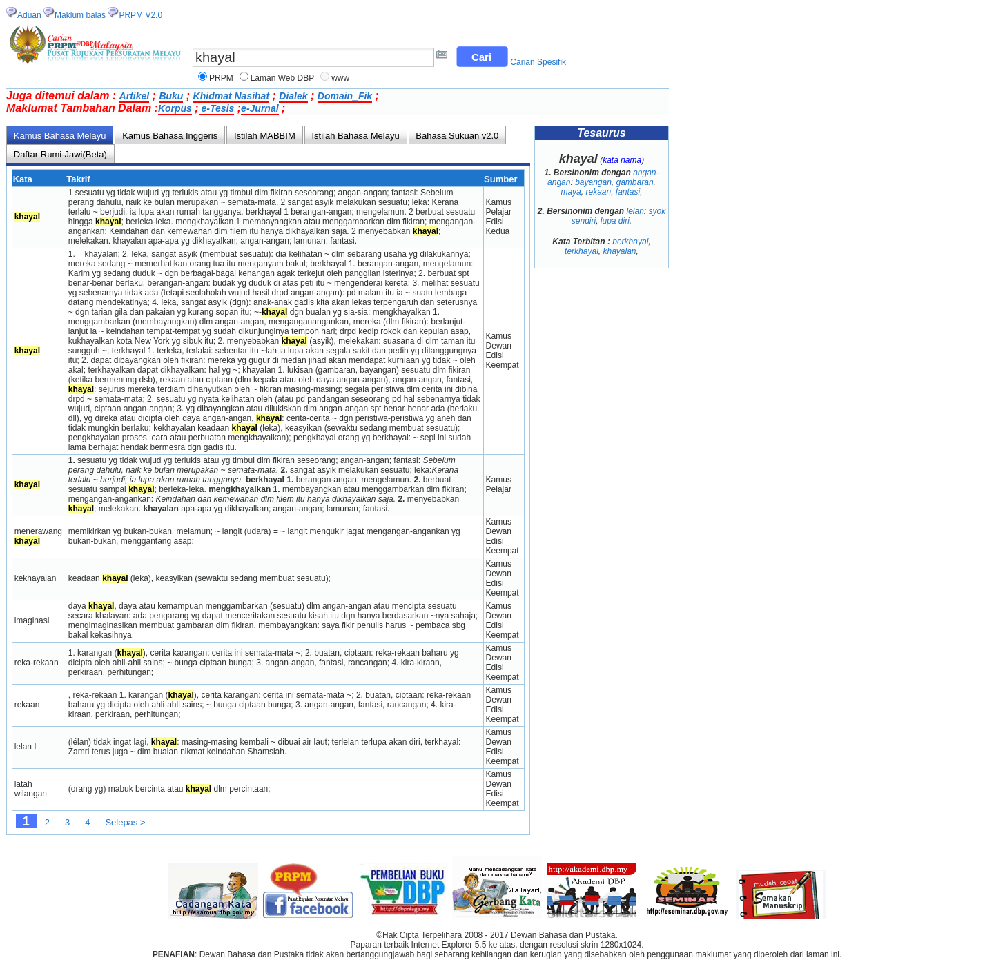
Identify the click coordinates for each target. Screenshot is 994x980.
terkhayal (581, 251)
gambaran (635, 182)
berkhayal (630, 241)
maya (571, 192)
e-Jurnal (259, 108)
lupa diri (615, 221)
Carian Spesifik (538, 62)
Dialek (293, 95)
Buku (171, 95)
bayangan (593, 182)
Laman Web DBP (283, 78)
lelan (635, 211)
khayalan (619, 251)
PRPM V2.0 (140, 15)
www (340, 78)
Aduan (29, 15)
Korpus (175, 108)
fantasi (628, 192)
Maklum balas (80, 15)
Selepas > (125, 822)
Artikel (134, 95)
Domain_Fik (345, 95)
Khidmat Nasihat (231, 95)
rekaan (598, 192)
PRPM (221, 78)
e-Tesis (217, 108)
